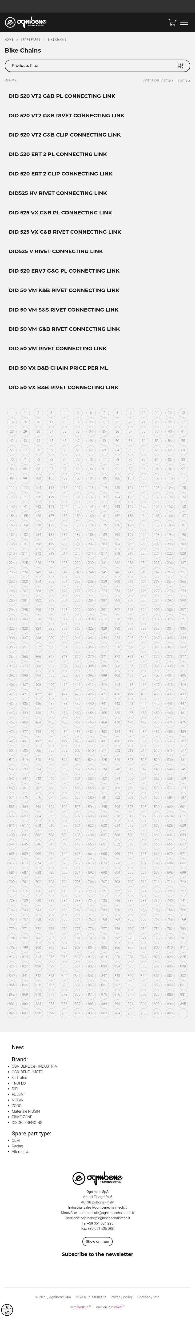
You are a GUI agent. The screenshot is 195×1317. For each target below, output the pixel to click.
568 (117, 788)
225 (25, 563)
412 (91, 685)
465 (51, 722)
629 (183, 825)
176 (117, 525)
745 (51, 910)
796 (170, 938)
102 (64, 478)
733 (77, 900)
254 (38, 581)
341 (77, 638)
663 (77, 854)
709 (130, 882)
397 (77, 675)
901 (77, 1013)
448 (12, 713)
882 (12, 1004)
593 (77, 807)
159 (77, 516)
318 (143, 619)
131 (77, 497)
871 (51, 994)
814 (38, 957)
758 (38, 919)
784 (12, 938)
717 (51, 891)
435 (25, 703)
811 (183, 947)
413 (104, 685)
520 (38, 760)
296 (38, 610)
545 (183, 769)
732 (64, 900)
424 (64, 694)
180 (170, 525)
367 (51, 656)
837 (156, 966)
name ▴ (184, 80)
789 (77, 938)
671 (183, 854)
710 (143, 882)
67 (157, 450)
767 (156, 919)
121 (130, 488)
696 (143, 872)
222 (170, 553)
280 (12, 600)
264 (170, 581)
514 (143, 750)
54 (170, 441)
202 (91, 544)
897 (25, 1013)
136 (143, 497)
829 (51, 966)
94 (143, 469)
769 (183, 919)
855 (25, 985)
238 (12, 572)
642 (170, 835)
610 (117, 816)
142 (38, 506)
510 (91, 750)
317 (130, 619)
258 (91, 581)
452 (64, 713)
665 (104, 854)
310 (38, 619)
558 (170, 778)
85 (25, 469)
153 (183, 506)
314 (91, 619)
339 (51, 638)
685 (183, 863)
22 (117, 422)
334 (170, 628)
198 (38, 544)
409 (51, 685)
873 (77, 994)
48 (91, 441)
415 (130, 685)
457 (130, 713)
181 (183, 525)
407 (25, 685)
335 (183, 628)
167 (183, 516)
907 (156, 1013)
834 (117, 966)
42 (12, 441)
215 (77, 553)
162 (117, 516)
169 (25, 525)
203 (104, 544)
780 (143, 929)
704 (64, 882)
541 (130, 769)
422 (38, 694)
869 (25, 994)
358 (117, 647)
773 (51, 929)
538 (91, 769)
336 (12, 638)
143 (51, 506)
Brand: (20, 1059)
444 (143, 703)
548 (38, 778)
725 (156, 891)
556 (143, 778)
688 (38, 872)
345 (130, 638)
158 (64, 516)
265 (183, 581)
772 (38, 929)
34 (91, 431)
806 (117, 947)
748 (91, 910)
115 (51, 488)
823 (156, 957)
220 (143, 553)
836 (143, 966)
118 (91, 488)
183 (25, 535)
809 (156, 947)
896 (12, 1013)
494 (64, 741)
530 (170, 760)
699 (183, 872)
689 (51, 872)
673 (25, 863)
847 (104, 976)
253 (25, 581)
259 (104, 581)
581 (104, 797)
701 (25, 882)
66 (143, 450)
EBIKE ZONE (22, 1117)
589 (25, 807)
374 (143, 656)
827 (25, 966)
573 (183, 788)
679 (104, 863)
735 (104, 900)
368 (64, 656)
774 (64, 929)
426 (91, 694)
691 (77, 872)
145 (77, 506)
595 (104, 807)
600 (170, 807)
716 (38, 891)
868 (12, 994)
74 (64, 459)
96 (170, 469)
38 (143, 431)
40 (170, 431)
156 (38, 516)
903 (104, 1013)
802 (64, 947)
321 (183, 619)
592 (64, 807)
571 (156, 788)
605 (51, 816)
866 (170, 985)
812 (12, 957)
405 (183, 675)
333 (156, 628)
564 (64, 788)
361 (156, 647)
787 (51, 938)
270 (64, 591)
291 (156, 600)
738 (143, 900)
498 (117, 741)
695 (130, 872)
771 (25, 929)
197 (25, 544)
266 (12, 591)
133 (104, 497)
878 (143, 994)
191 (130, 535)
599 (156, 807)
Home (9, 39)
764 (117, 919)
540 (117, 769)
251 (183, 572)
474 (170, 722)
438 (64, 703)
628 (170, 825)
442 (117, 703)
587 (183, 797)
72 (38, 459)
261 (130, 581)
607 (77, 816)
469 (104, 722)
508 (64, 750)
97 (183, 469)
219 (130, 553)
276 (143, 591)
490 (12, 741)
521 (51, 760)
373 (130, 656)
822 (143, 957)
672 (12, 863)
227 (51, 563)
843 (51, 976)
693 (104, 872)
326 (64, 628)
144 (64, 506)
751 (130, 910)
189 (104, 535)
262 (143, 581)
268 (38, 591)
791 (104, 938)
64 (117, 450)
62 (91, 450)
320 (170, 619)
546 (12, 778)
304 (143, 610)
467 (77, 722)
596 (117, 807)
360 (143, 647)
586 (170, 797)
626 (143, 825)
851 (156, 976)
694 (117, 872)
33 (78, 431)
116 (64, 488)
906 (143, 1013)
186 (64, 535)
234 (143, 563)
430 (143, 694)
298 (64, 610)
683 (156, 863)
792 (117, 938)
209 (183, 544)
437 (51, 703)
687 (25, 872)
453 (77, 713)
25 (157, 422)
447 (183, 703)
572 (170, 788)
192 (143, 535)
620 (64, 825)
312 (64, 619)
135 (130, 497)
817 (77, 957)
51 (130, 441)
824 (170, 957)
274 (117, 591)
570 (143, 788)
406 (12, 685)
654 (143, 844)
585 (156, 797)
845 (77, 976)
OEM (16, 1140)
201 (77, 544)
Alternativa (20, 1152)
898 (38, 1013)
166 (170, 516)
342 (91, 638)
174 (91, 525)
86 (38, 469)
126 (12, 497)
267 (25, 591)
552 (91, 778)
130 (64, 497)
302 (117, 610)
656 (170, 844)
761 (77, 919)
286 (91, 600)
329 (104, 628)
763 (104, 919)
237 (183, 563)
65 (130, 450)
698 (170, 872)
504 (12, 750)
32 (64, 431)
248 (143, 572)
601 (183, 807)
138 (170, 497)
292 (170, 600)
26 (170, 422)
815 (51, 957)
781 (156, 929)
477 (25, 732)
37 (130, 431)
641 (156, 835)
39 (157, 431)
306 (170, 610)
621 (77, 825)
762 (91, 919)
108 (143, 478)
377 (183, 656)
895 (183, 1004)
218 (117, 553)
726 (170, 891)
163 (130, 516)
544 (170, 769)
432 (170, 694)
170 (38, 525)
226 (38, 563)
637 (104, 835)
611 (130, 816)
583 (130, 797)
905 (130, 1013)
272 (91, 591)
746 (64, 910)
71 (25, 459)
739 (156, 900)
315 (104, 619)
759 (51, 919)
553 (104, 778)
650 (91, 844)
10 (143, 413)
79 (130, 459)
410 (64, 685)
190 (117, 535)
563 (51, 788)
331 (130, 628)
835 (130, 966)
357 (104, 647)
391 (183, 666)
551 (77, 778)
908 (170, 1013)
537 (77, 769)
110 (170, 478)
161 (104, 516)
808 (143, 947)
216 (91, 553)
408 (38, 685)
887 (77, 1004)
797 (183, 938)
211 (25, 553)
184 (38, 535)
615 (183, 816)
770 (12, 929)
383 (77, 666)
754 (170, 910)
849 (130, 976)
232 (117, 563)
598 (143, 807)
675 (51, 863)
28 (12, 431)
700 (12, 882)
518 (12, 760)
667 (130, 854)
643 (183, 835)
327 (77, 628)
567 (104, 788)
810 (170, 947)
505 (25, 750)
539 (104, 769)
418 (170, 685)
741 (183, 900)
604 (38, 816)
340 (64, 638)
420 (12, 694)
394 (38, 675)
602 (12, 816)
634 (64, 835)
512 (117, 750)
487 (156, 732)
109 (156, 478)
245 (104, 572)
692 (91, 872)
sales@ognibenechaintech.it (105, 1207)
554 (117, 778)
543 (156, 769)
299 (77, 610)
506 (38, 750)
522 (64, 760)
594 (91, 807)
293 (183, 600)
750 (117, 910)
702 (38, 882)
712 (170, 882)
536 (64, 769)
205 (130, 544)
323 (25, 628)
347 (156, 638)
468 (91, 722)
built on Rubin (110, 1307)
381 (51, 666)
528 (143, 760)
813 (25, 957)
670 (170, 854)
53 (157, 441)
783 (183, 929)
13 (183, 413)
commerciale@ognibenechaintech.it (106, 1213)
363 (183, 647)
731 (51, 900)
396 (64, 675)
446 (170, 703)
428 (117, 694)
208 (170, 544)
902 (91, 1013)
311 (51, 619)
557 (156, 778)
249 (156, 572)
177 (130, 525)
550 (64, 778)
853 (183, 976)
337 (25, 638)
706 (91, 882)
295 (25, 610)
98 (12, 478)
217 (104, 553)
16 (38, 422)
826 (12, 966)
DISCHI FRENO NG (27, 1122)
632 (38, 835)
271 (77, 591)
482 (91, 732)
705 (77, 882)
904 (117, 1013)
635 (77, 835)
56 (12, 450)
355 (77, 647)
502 (170, 741)
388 (143, 666)
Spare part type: (31, 1133)
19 (78, 422)
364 (12, 656)
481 (77, 732)
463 (25, 722)
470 (117, 722)
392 (12, 675)
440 (91, 703)
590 (38, 807)
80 (143, 459)
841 (25, 976)
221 (156, 553)
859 (77, 985)
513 (130, 750)
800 (38, 947)
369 (77, 656)
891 (130, 1004)
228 (64, 563)
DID (15, 1089)
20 (91, 422)
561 (25, 788)
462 (12, 722)
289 (130, 600)
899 (51, 1013)
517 (183, 750)
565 (77, 788)
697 (156, 872)
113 (25, 488)
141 (25, 506)
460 (170, 713)
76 (91, 459)
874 (91, 994)
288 (117, 600)
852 (170, 976)
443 (130, 703)
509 (77, 750)
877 (130, 994)
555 (130, 778)
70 (12, 459)
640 (143, 835)
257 (77, 581)
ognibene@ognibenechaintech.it (105, 1218)
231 (104, 563)
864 (143, 985)
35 (104, 431)
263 (156, 581)
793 (130, 938)
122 (143, 488)
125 (183, 488)
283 (51, 600)
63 (104, 450)
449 (25, 713)
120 (117, 488)
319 (156, 619)
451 (51, 713)
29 (25, 431)
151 (156, 506)
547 (25, 778)
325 (51, 628)
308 (12, 619)
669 (156, 854)
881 (183, 994)
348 (170, 638)
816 (64, 957)
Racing (17, 1146)
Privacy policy (122, 1297)
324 (38, 628)
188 (91, 535)
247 (130, 572)
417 (156, 685)
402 (143, 675)
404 (170, 675)
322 (12, 628)
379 (25, 666)
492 (38, 741)
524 (91, 760)
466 (64, 722)
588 (12, 807)
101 (51, 478)
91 (104, 469)
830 (64, 966)
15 (25, 422)
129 (51, 497)
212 (38, 553)
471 (130, 722)
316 (117, 619)
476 (12, 732)
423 (51, 694)
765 (130, 919)
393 (25, 675)
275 (130, 591)
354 (64, 647)
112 (12, 488)
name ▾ (167, 80)
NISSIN (18, 1100)
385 (104, 666)
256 (64, 581)
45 (51, 441)
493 (51, 741)
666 (117, 854)
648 (64, 844)
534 (38, 769)
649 (77, 844)
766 (143, 919)
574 (12, 797)
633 (51, 835)
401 (130, 675)
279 (183, 591)
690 (64, 872)
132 (91, 497)
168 (12, 525)
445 (156, 703)
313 (77, 619)
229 (77, 563)
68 (170, 450)
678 (91, 863)
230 (91, 563)
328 (91, 628)
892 (143, 1004)
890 (117, 1004)
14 (12, 422)
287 (104, 600)
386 (117, 666)
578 (64, 797)
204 (117, 544)
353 (51, 647)
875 (104, 994)
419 (183, 685)
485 (130, 732)
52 (143, 441)
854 (12, 985)
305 (156, 610)
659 (25, 854)
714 (12, 891)
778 (117, 929)
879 (156, 994)
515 (156, 750)
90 (91, 469)
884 (38, 1004)
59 (51, 450)
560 (12, 788)
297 (51, 610)
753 (156, 910)
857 (51, 985)
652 (117, 844)
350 (12, 647)
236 (170, 563)
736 (117, 900)
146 (91, 506)
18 (64, 422)
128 (38, 497)
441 (104, 703)
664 (91, 854)
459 (156, 713)
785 (25, 938)
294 (12, 610)
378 (12, 666)
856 (38, 985)
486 (143, 732)
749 (104, 910)
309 (25, 619)
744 (38, 910)
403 (156, 675)
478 (38, 732)
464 (38, 722)
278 (170, 591)
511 (104, 750)
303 (130, 610)
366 (38, 656)
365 (25, 656)
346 (143, 638)
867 (183, 985)
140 (12, 506)
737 (130, 900)
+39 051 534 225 (100, 1223)
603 (25, 816)
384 (91, 666)
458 (143, 713)
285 (77, 600)
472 (143, 722)
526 (117, 760)
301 (104, 610)
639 (130, 835)
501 (156, 741)
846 (91, 976)
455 (104, 713)
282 (38, 600)
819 (104, 957)
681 (130, 863)
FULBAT (18, 1094)
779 (130, 929)
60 (64, 450)
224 (12, 563)
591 (51, 807)
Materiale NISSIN (26, 1111)
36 (117, 431)
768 (170, 919)
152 (170, 506)
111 (183, 478)
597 (130, 807)
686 (12, 872)
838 (170, 966)
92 (117, 469)
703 (51, 882)
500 (143, 741)
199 (51, 544)
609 (104, 816)
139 (183, 497)
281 (25, 600)
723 (130, 891)
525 (104, 760)
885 (51, 1004)
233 (130, 563)
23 (130, 422)
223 (183, 553)
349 (183, 638)
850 (143, 976)
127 (25, 497)
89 (78, 469)
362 (170, 647)
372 (117, 656)
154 (12, 516)
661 (51, 854)
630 (12, 835)
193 (156, 535)
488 (170, 732)
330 (117, 628)
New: (18, 1047)
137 (156, 497)
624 (117, 825)
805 (104, 947)
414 (117, 685)
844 (64, 976)
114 (38, 488)
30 (38, 431)
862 (117, 985)
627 (156, 825)
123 (156, 488)
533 (25, 769)
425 (77, 694)
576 (38, 797)
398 (91, 675)
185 (51, 535)
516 (170, 750)
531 (183, 760)
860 (91, 985)
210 (12, 553)
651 (104, 844)
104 (91, 478)
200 (64, 544)
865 (156, 985)
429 (130, 694)
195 (183, 535)
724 (143, 891)
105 (104, 478)
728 (12, 900)
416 (143, 685)
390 (170, 666)
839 (183, 966)
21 (104, 422)
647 (51, 844)
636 (91, 835)
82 (170, 459)
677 (77, 863)
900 (64, 1013)
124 (170, 488)
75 (78, 459)
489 (183, 732)
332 (143, 628)
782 (170, 929)
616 (12, 825)
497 (104, 741)
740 (170, 900)
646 (38, 844)
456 (117, 713)
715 (25, 891)
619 (51, 825)
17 (51, 422)
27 (183, 422)
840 (12, 976)
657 (183, 844)
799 (25, 947)
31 (51, 431)
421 (25, 694)
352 (38, 647)
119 (104, 488)
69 (183, 450)
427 (104, 694)
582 (117, 797)
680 (117, 863)
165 (156, 516)
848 (117, 976)
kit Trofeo (19, 1077)
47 (78, 441)
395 (51, 675)
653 (130, 844)
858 (64, 985)
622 (91, 825)
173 (77, 525)
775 (77, 929)
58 (38, 450)
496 (91, 741)
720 (91, 891)
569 (130, 788)
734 (91, 900)
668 (143, 854)
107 (130, 478)
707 (104, 882)
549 (51, 778)
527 (130, 760)
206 (143, 544)
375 (156, 656)
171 (51, 525)
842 (38, 976)
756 (12, 919)
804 (91, 947)
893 (156, 1004)
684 (170, 863)
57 (25, 450)
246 (117, 572)
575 (25, 797)
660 (38, 854)
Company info (148, 1297)
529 (156, 760)
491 (25, 741)
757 (25, 919)
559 (183, 778)
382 (64, 666)
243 (77, 572)
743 (25, 910)
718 (64, 891)
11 (157, 413)
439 (77, 703)
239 (25, 572)
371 (104, 656)
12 (170, 413)
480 (64, 732)
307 (183, 610)
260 (117, 581)
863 (130, 985)
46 (64, 441)
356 (91, 647)
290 (143, 600)
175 (104, 525)
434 (12, 703)
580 (91, 797)
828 (38, 966)
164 (143, 516)
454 (91, 713)
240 (38, 572)
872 (64, 994)
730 (38, 900)
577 (51, 797)
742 (12, 910)
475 (183, 722)
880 (170, 994)
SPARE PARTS (30, 39)
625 (130, 825)
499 (130, 741)
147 (104, 506)
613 (156, 816)
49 (104, 441)
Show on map (97, 1241)
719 (77, 891)
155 (25, 516)
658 (12, 854)
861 (104, 985)
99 (25, 478)
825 (183, 957)
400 (117, 675)
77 (104, 459)
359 (130, 647)
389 (156, 666)
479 (51, 732)
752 (143, 910)
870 (38, 994)
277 (156, 591)
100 (38, 478)
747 (77, 910)
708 (117, 882)
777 (104, 929)
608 (91, 816)
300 (91, 610)
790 (91, 938)
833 (104, 966)
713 (183, 882)
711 (156, 882)
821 (130, 957)
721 (104, 891)
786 (38, 938)
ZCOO (16, 1106)
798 (12, 947)
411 (77, 685)
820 (117, 957)
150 (143, 506)
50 (117, 441)
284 (64, 600)
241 (51, 572)
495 (77, 741)
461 (183, 713)
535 (51, 769)
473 (156, 722)
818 (91, 957)
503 (183, 741)
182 (12, 535)
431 (156, 694)
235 (156, 563)
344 (117, 638)
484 (117, 732)
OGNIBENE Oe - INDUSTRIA (34, 1066)
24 (143, 422)
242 (64, 572)
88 (64, 469)
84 (12, 469)
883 (25, 1004)
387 (130, 666)
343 (104, 638)
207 (156, 544)
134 (117, 497)
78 (117, 459)
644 (12, 844)
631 (25, 835)
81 (157, 459)
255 (51, 581)
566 (91, 788)
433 (183, 694)
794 (143, 938)
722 (117, 891)
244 (91, 572)
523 (77, 760)
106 (117, 478)
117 (77, 488)
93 (130, 469)
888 (91, 1004)
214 (64, 553)
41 (183, 431)
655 (156, 844)
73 (51, 459)
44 (38, 441)
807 (130, 947)
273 (104, 591)
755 (183, 910)
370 (91, 656)
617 (25, 825)
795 (156, 938)
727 (183, 891)
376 (170, 656)
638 (117, 835)
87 (51, 469)
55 (183, 441)
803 (77, 947)
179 (156, 525)
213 (51, 553)
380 (38, 666)
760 (64, 919)
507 (51, 750)
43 (25, 441)
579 (77, 797)
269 (51, 591)
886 (64, 1004)
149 (130, 506)
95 (157, 469)
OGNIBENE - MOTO (27, 1072)
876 (117, 994)
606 (64, 816)
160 (91, 516)
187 (77, 535)
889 (104, 1004)
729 (25, 900)
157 (51, 516)
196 (12, 544)
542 (143, 769)
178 (143, 525)
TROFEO (19, 1083)
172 (64, 525)
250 (170, 572)
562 (38, 788)
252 (12, 581)
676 (64, 863)
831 (77, 966)
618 (38, 825)
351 (25, 647)
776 (91, 929)
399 (104, 675)
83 (183, 459)
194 (170, 535)
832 (91, 966)
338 (38, 638)
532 (12, 769)
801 (51, 947)
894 (170, 1004)
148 (117, 506)
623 (104, 825)
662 (64, 854)
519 (25, 760)
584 (143, 797)
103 (77, 478)
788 (64, 938)
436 (38, 703)
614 (170, 816)
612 (143, 816)
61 (78, 450)
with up (80, 1307)
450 (38, 713)
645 (25, 844)
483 (104, 732)
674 (38, 863)
